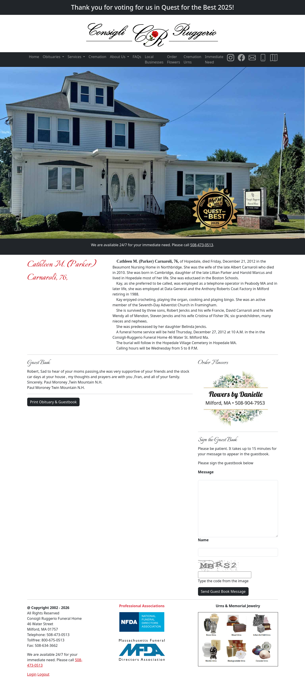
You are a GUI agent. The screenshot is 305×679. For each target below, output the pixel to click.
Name (203, 539)
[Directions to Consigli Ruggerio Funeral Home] (273, 57)
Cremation (97, 56)
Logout (43, 674)
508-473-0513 (201, 244)
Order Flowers (173, 59)
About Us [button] (118, 56)
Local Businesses (154, 59)
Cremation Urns (192, 59)
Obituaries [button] (52, 56)
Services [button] (75, 56)
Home (34, 56)
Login (32, 674)
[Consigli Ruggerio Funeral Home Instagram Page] (230, 57)
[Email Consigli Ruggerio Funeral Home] (252, 57)
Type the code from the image (223, 580)
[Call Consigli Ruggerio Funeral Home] (263, 57)
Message (206, 471)
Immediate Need (214, 59)
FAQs (137, 56)
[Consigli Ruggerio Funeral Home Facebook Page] (241, 57)
